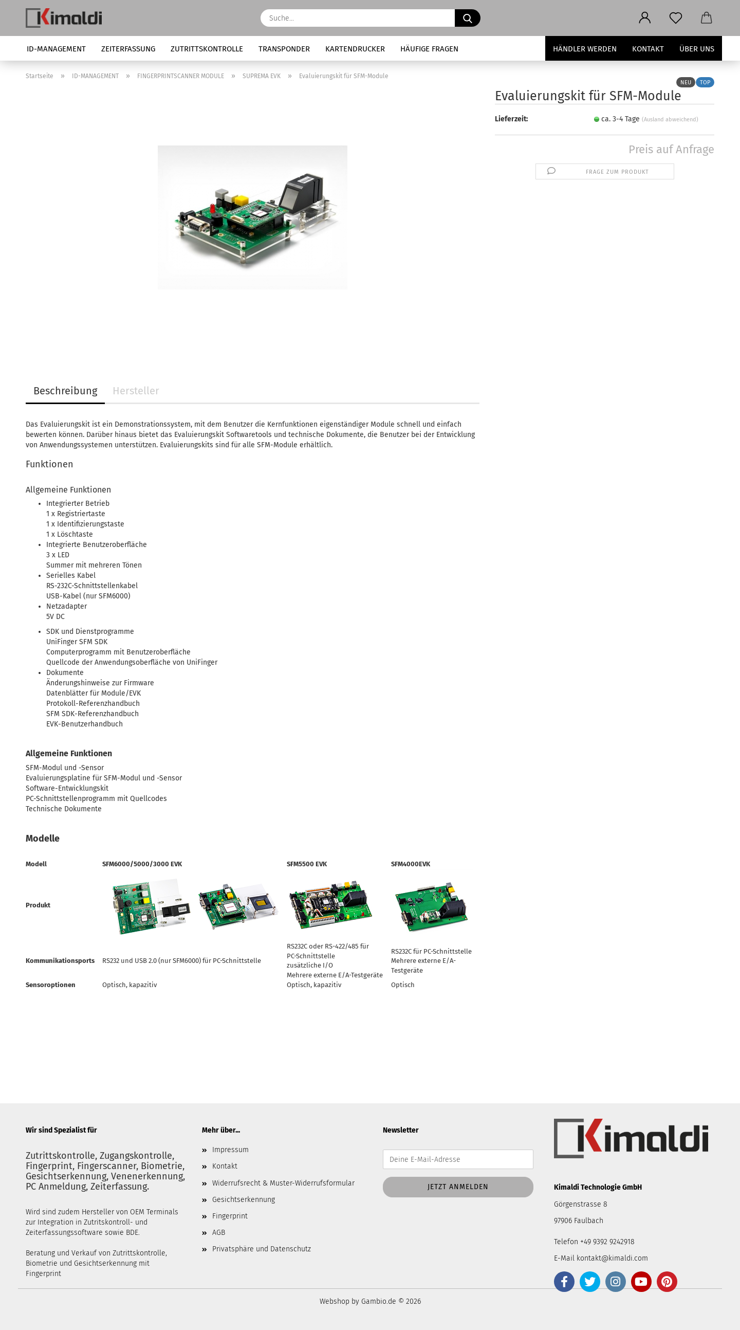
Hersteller (136, 391)
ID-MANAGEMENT (56, 48)
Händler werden (585, 48)
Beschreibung (65, 391)
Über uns (696, 48)
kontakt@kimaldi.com (612, 1258)
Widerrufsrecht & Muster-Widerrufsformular (283, 1183)
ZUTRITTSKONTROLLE (207, 48)
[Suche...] (467, 18)
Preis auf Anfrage (671, 149)
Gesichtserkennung (243, 1199)
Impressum (230, 1149)
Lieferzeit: (511, 119)
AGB (218, 1232)
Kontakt (648, 48)
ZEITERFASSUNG (128, 48)
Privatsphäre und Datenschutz (261, 1249)
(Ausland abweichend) (670, 119)
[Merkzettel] (675, 18)
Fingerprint (230, 1216)
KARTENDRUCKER (355, 48)
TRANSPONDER (284, 48)
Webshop (334, 1301)
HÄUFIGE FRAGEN (429, 48)
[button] (645, 18)
